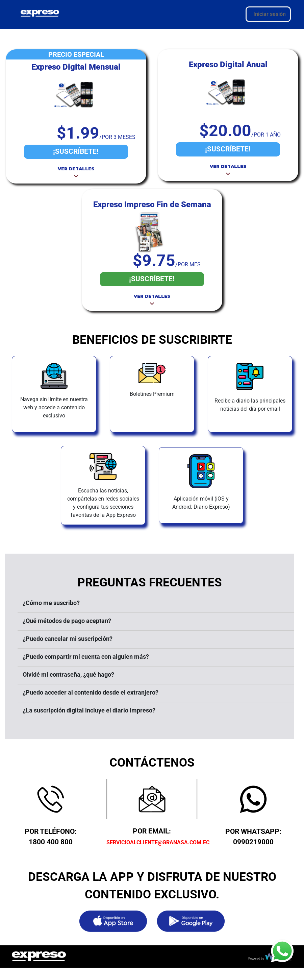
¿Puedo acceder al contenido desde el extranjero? (90, 692)
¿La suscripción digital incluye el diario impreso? (89, 710)
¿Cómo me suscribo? (51, 602)
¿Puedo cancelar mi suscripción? (67, 638)
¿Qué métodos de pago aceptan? (67, 620)
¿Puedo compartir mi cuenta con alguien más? (86, 656)
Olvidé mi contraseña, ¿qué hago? (68, 674)
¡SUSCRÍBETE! (76, 151)
